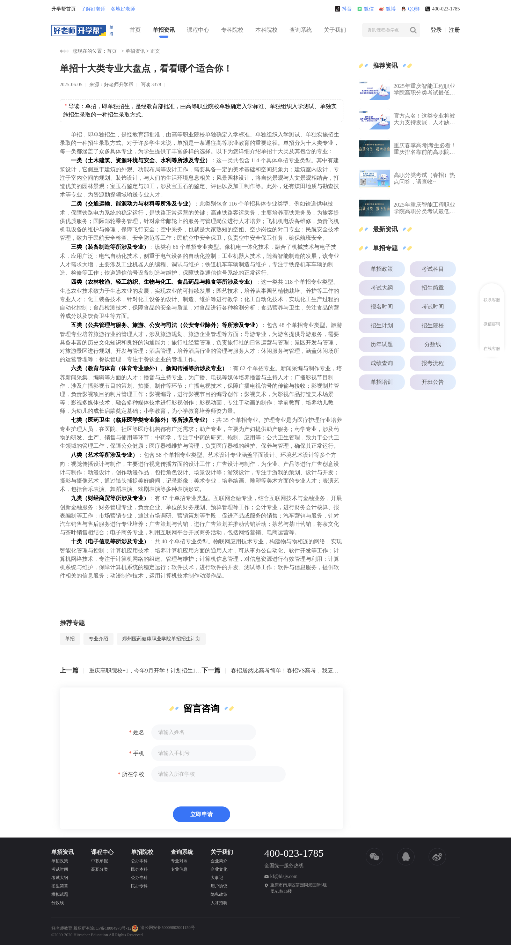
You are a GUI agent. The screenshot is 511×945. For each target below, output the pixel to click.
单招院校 (142, 852)
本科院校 (266, 30)
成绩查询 (382, 363)
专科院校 (232, 30)
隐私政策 (219, 894)
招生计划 (382, 325)
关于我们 (335, 30)
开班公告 (433, 382)
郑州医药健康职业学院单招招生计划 (161, 638)
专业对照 (179, 860)
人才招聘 (219, 902)
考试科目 (433, 269)
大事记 (217, 877)
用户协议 (219, 886)
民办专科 (139, 886)
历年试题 (382, 344)
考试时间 (433, 307)
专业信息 (179, 869)
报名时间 (382, 307)
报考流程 (433, 363)
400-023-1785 (442, 9)
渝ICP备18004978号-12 (111, 928)
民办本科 (139, 869)
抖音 (343, 9)
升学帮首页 (63, 9)
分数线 (432, 344)
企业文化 (219, 869)
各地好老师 (123, 9)
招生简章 (433, 288)
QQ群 (410, 9)
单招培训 (382, 382)
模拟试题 (59, 894)
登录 (436, 30)
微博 (387, 9)
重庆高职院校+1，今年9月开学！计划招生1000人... (145, 671)
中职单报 (99, 860)
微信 (365, 9)
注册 (454, 30)
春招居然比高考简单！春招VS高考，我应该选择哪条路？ (287, 671)
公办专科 (139, 877)
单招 (70, 638)
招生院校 (433, 325)
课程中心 (198, 30)
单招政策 (382, 269)
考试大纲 (382, 288)
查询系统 (301, 30)
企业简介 (219, 860)
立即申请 (201, 814)
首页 (135, 30)
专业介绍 (98, 638)
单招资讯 (164, 30)
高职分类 (99, 869)
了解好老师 (93, 9)
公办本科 (139, 860)
